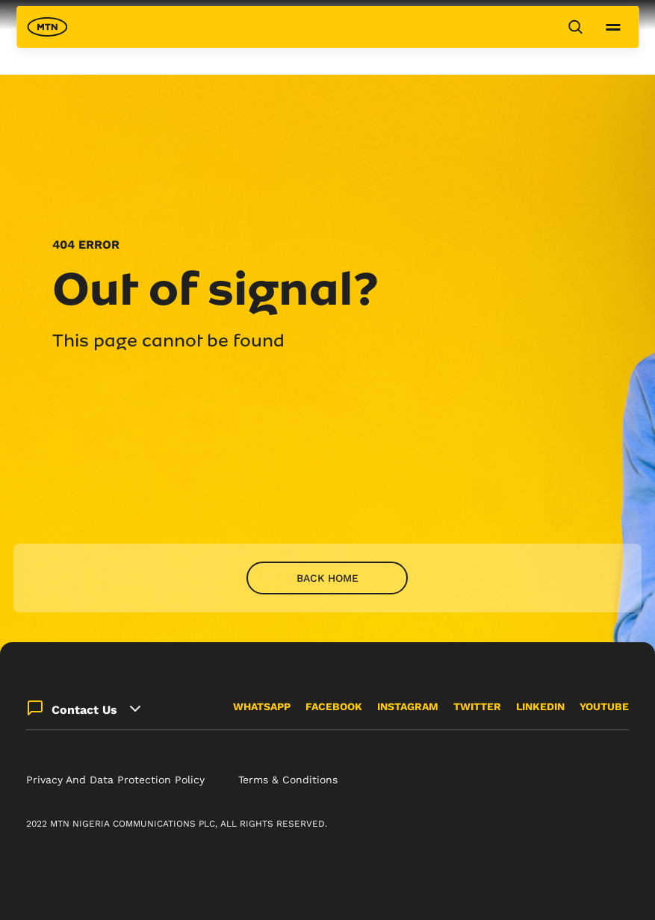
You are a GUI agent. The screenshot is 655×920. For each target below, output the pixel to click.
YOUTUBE (604, 706)
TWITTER (477, 706)
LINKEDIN (540, 706)
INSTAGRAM (407, 706)
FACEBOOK (333, 706)
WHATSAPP (262, 706)
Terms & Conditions (288, 780)
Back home (327, 578)
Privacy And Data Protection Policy (115, 780)
